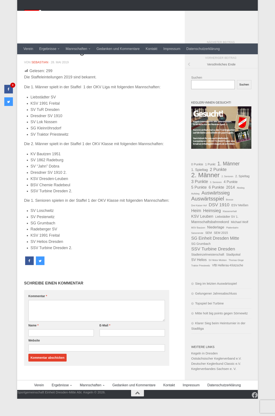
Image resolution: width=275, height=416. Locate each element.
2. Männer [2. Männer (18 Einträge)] (205, 192)
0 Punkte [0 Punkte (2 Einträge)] (197, 181)
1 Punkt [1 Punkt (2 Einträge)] (210, 181)
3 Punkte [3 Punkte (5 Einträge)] (199, 198)
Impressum (171, 49)
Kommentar (37, 313)
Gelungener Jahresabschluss (216, 310)
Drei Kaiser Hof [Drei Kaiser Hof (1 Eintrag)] (199, 222)
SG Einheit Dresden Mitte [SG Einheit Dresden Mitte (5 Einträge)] (215, 255)
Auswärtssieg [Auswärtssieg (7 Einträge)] (216, 210)
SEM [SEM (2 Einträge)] (208, 250)
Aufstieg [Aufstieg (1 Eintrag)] (195, 211)
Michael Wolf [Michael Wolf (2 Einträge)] (239, 239)
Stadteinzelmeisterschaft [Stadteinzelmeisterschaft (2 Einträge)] (207, 271)
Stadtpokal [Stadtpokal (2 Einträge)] (233, 271)
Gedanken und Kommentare (118, 49)
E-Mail (104, 342)
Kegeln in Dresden (204, 370)
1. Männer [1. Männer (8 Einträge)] (228, 180)
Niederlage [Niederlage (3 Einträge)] (215, 244)
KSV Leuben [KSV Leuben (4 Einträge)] (202, 233)
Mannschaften (76, 49)
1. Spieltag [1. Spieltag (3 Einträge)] (199, 187)
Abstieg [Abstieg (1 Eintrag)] (240, 205)
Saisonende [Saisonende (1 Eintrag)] (197, 250)
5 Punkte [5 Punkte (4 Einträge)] (199, 204)
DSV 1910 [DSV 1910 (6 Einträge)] (219, 221)
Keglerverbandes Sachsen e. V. (213, 386)
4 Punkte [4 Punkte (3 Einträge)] (231, 199)
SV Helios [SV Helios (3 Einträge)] (199, 277)
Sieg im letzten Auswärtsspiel (216, 301)
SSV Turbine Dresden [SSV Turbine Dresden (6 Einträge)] (213, 266)
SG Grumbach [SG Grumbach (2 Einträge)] (201, 261)
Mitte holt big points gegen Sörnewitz (221, 330)
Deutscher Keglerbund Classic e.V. (216, 381)
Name (33, 342)
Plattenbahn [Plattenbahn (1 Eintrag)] (232, 245)
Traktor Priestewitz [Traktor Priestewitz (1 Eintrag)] (200, 282)
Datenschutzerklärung (203, 49)
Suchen (196, 94)
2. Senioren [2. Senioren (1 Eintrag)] (227, 193)
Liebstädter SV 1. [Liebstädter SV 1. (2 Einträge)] (226, 234)
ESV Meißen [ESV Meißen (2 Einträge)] (239, 222)
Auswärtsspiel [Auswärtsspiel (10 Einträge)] (207, 216)
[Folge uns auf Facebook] (255, 412)
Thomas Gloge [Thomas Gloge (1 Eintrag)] (236, 277)
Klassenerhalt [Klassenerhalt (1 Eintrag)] (230, 228)
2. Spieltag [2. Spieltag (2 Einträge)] (242, 193)
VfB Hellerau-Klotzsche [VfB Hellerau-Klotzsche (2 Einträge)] (227, 282)
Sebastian (39, 79)
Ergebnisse (47, 49)
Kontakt (151, 49)
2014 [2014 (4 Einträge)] (230, 204)
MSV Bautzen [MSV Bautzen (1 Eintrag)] (198, 245)
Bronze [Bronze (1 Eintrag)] (229, 217)
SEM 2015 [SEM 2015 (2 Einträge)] (221, 250)
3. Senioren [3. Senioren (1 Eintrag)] (216, 199)
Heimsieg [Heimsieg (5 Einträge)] (212, 227)
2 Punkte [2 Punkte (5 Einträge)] (218, 186)
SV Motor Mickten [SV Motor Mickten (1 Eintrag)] (218, 277)
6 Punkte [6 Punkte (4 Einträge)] (216, 204)
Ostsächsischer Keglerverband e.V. (216, 375)
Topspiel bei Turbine (209, 320)
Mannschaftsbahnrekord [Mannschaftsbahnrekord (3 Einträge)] (210, 239)
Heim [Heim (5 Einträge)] (196, 227)
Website (34, 357)
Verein (28, 49)
